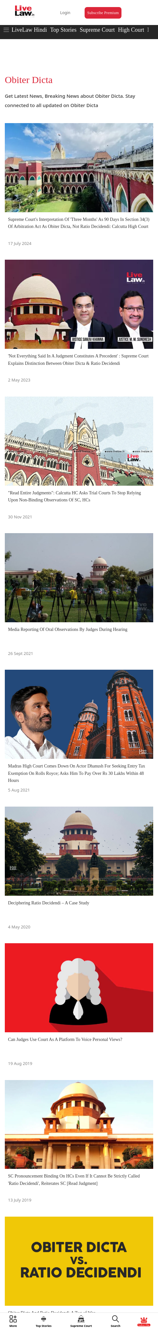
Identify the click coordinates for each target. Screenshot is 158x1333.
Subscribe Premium (103, 13)
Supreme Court (97, 30)
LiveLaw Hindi (29, 30)
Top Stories (63, 30)
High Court (131, 30)
